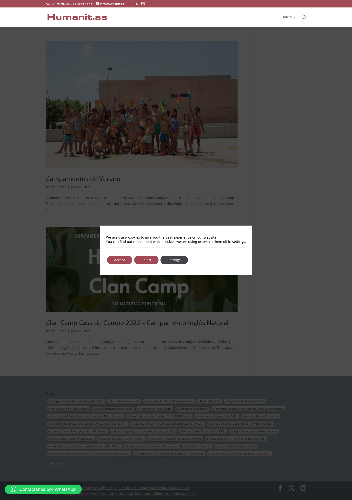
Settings (174, 260)
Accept (119, 260)
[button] (43, 489)
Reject (146, 260)
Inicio (287, 17)
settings (238, 242)
